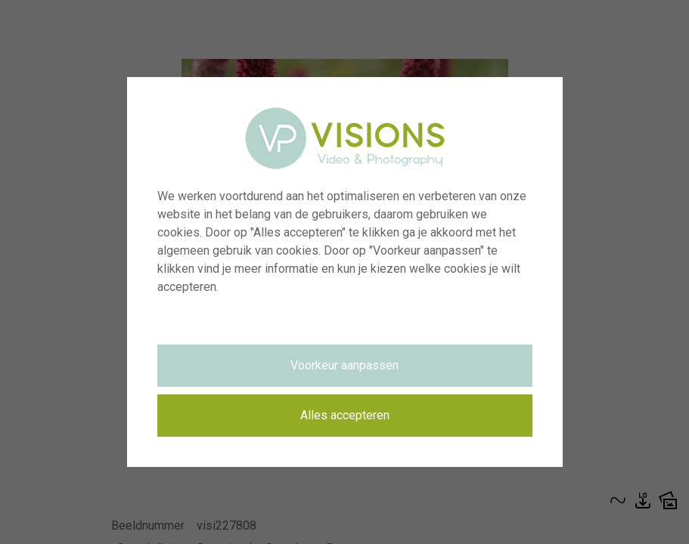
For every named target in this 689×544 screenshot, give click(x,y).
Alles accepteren (345, 415)
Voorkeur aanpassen (344, 365)
